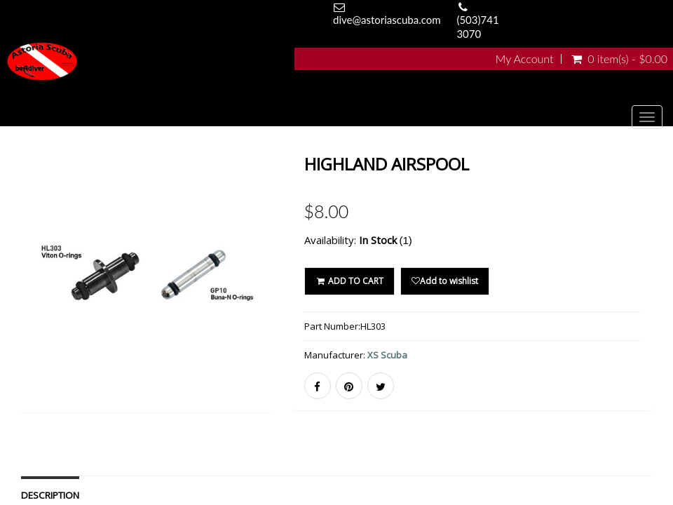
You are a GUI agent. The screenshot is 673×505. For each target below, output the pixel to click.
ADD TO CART (349, 281)
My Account (525, 59)
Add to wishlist (445, 281)
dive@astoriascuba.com (387, 19)
